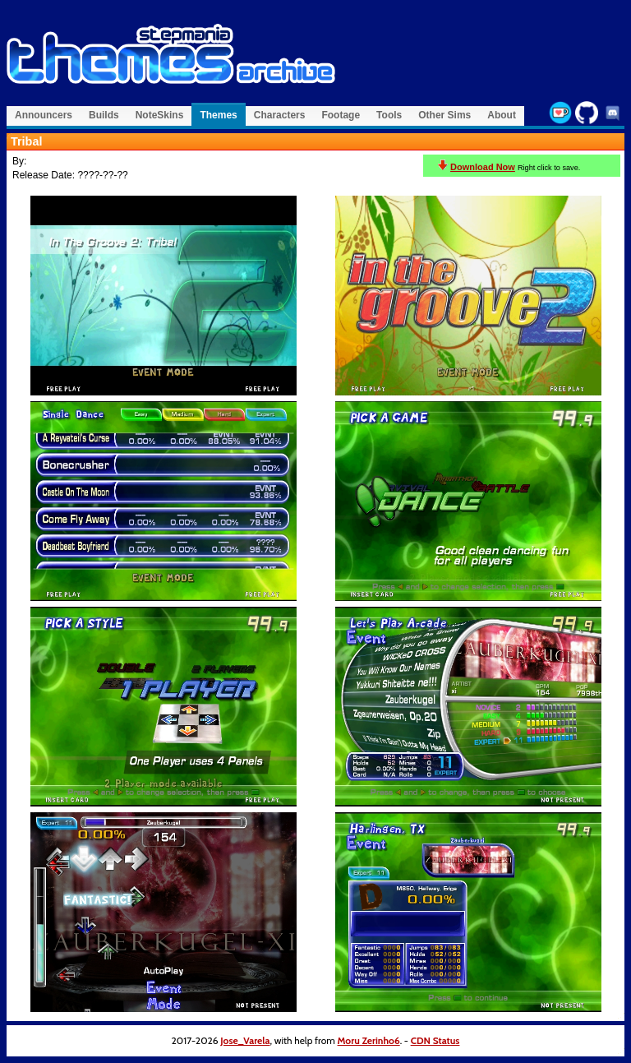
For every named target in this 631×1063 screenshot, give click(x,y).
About (501, 115)
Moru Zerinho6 (369, 1040)
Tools (389, 115)
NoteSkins (160, 115)
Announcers (43, 115)
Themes (218, 115)
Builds (104, 115)
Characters (280, 115)
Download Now (482, 167)
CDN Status (435, 1040)
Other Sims (444, 115)
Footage (340, 115)
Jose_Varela (244, 1040)
